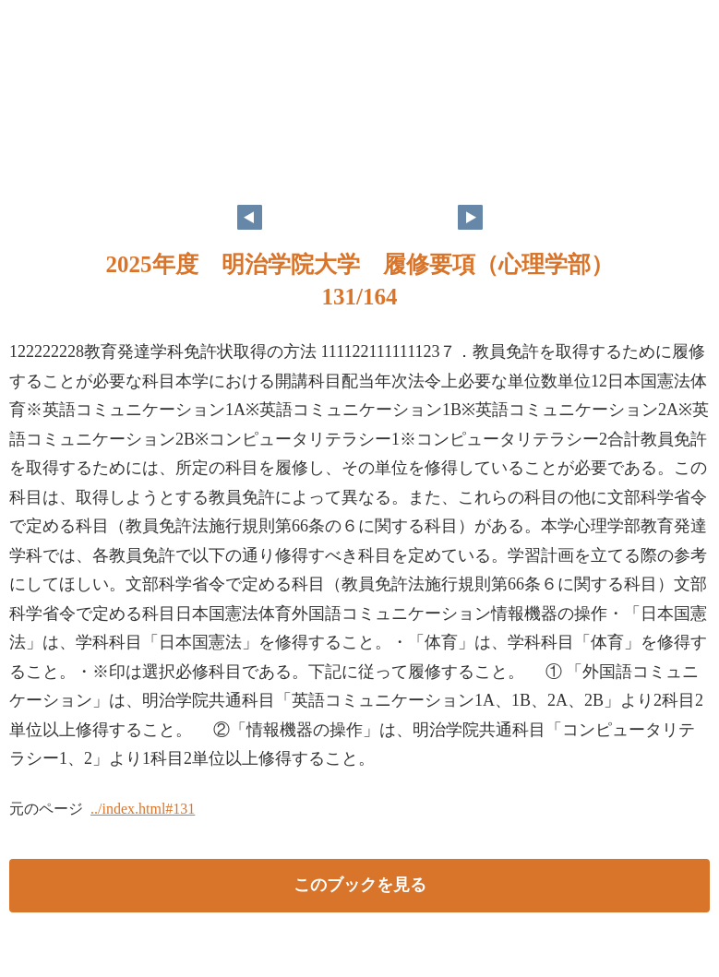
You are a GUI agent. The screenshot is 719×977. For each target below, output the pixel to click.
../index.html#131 (142, 808)
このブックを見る (360, 885)
